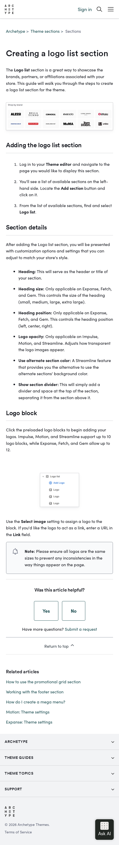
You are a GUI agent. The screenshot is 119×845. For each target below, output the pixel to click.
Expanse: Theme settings (29, 722)
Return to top (59, 646)
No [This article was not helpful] (73, 611)
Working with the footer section (35, 691)
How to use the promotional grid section (43, 681)
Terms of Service (18, 831)
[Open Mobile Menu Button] (110, 9)
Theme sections (45, 31)
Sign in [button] (85, 9)
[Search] (99, 9)
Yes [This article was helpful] (46, 611)
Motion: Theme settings (28, 712)
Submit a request (81, 629)
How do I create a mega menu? (35, 701)
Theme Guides (19, 757)
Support (13, 789)
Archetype (15, 31)
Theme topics (19, 773)
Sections (73, 31)
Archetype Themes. (34, 824)
